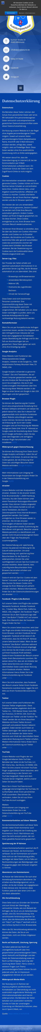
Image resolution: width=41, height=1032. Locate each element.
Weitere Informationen (27, 13)
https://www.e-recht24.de (18, 1013)
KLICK (14, 442)
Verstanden (11, 13)
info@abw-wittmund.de (20, 50)
